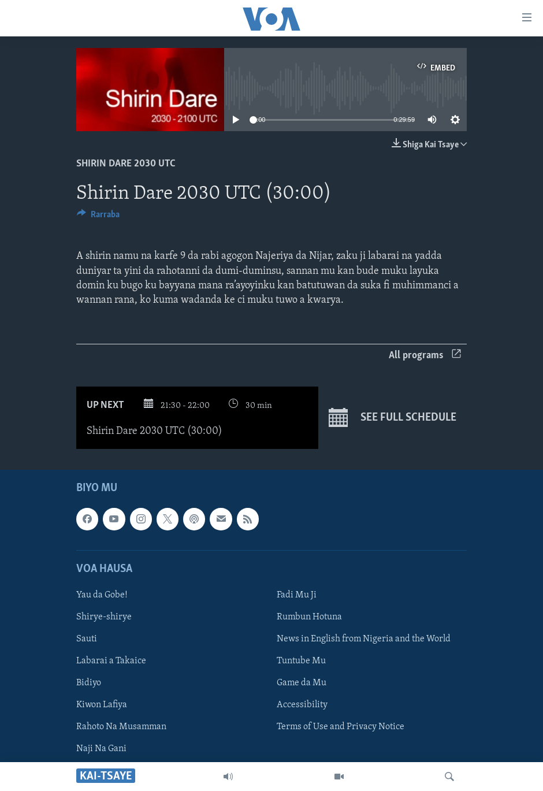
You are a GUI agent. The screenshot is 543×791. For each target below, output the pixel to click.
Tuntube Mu (301, 661)
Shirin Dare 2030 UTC (126, 163)
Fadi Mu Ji (297, 595)
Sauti (86, 639)
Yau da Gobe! (102, 595)
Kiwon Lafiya (101, 705)
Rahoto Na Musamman (121, 726)
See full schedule (392, 417)
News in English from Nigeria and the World (364, 639)
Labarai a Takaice (111, 661)
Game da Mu (301, 683)
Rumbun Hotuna (309, 617)
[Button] (98, 217)
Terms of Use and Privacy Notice (340, 726)
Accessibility (302, 705)
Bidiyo (88, 683)
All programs (425, 355)
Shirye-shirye (104, 617)
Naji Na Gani (101, 748)
